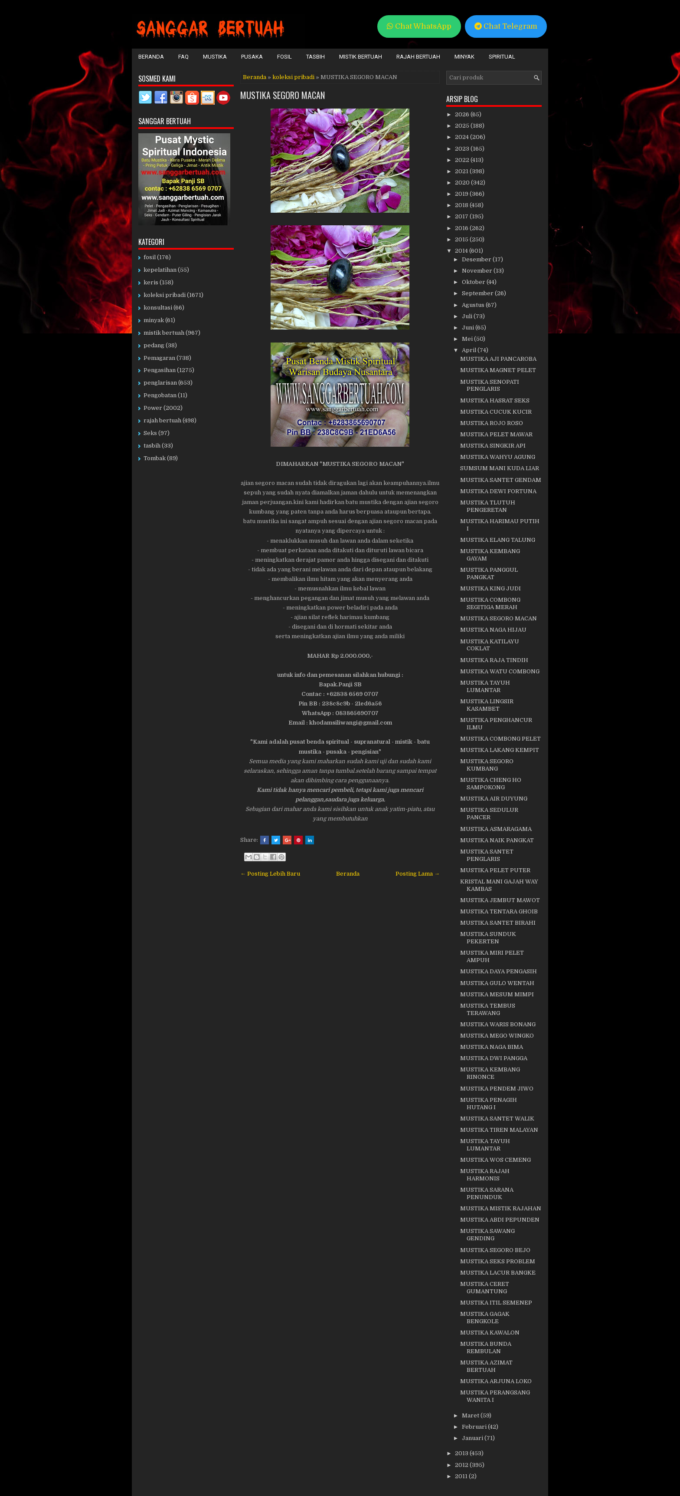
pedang (154, 345)
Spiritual (502, 56)
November (478, 270)
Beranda (151, 56)
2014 (462, 250)
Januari (473, 1438)
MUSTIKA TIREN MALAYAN (499, 1130)
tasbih (152, 445)
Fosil (284, 56)
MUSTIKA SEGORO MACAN (282, 95)
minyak (154, 320)
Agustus (474, 305)
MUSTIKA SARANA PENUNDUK (486, 1193)
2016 (462, 228)
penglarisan (160, 382)
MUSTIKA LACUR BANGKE (498, 1272)
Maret (471, 1415)
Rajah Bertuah (418, 56)
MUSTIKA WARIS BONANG (498, 1024)
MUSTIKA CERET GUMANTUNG (484, 1288)
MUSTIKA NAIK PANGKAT (497, 840)
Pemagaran (159, 358)
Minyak (464, 56)
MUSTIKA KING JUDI (490, 588)
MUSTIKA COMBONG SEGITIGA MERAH (490, 603)
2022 (463, 160)
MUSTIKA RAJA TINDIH (494, 660)
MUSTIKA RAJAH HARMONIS (485, 1175)
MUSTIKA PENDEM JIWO (496, 1088)
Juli (468, 316)
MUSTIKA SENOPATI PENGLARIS (489, 385)
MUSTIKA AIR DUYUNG (493, 798)
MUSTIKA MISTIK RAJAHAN (500, 1208)
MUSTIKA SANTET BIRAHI (498, 922)
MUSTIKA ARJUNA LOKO (496, 1381)
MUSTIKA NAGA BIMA (491, 1047)
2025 (463, 125)
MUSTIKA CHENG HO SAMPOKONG (490, 784)
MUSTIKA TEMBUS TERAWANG (487, 1009)
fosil (150, 257)
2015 (462, 239)
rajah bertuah (162, 420)
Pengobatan (160, 395)
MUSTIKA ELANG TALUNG (497, 540)
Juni (468, 327)
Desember (477, 259)
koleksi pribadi (293, 77)
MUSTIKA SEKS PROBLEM (497, 1261)
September (478, 293)
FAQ (183, 56)
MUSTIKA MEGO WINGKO (497, 1035)
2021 (462, 171)
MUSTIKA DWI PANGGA (493, 1058)
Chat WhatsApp (419, 26)
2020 (463, 182)
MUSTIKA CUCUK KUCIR (496, 412)
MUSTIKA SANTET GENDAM (500, 480)
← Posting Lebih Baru (270, 873)
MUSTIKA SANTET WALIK (497, 1118)
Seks (150, 433)
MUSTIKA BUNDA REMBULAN (485, 1347)
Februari (475, 1427)
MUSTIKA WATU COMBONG (499, 671)
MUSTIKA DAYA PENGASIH (498, 971)
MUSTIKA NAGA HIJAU (493, 629)
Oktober (474, 282)
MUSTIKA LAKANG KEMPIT (499, 750)
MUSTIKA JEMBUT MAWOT (500, 900)
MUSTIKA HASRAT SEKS (495, 400)
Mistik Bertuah (360, 56)
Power (153, 408)
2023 (463, 148)
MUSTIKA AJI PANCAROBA (498, 359)
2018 (462, 205)
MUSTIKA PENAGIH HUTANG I (488, 1103)
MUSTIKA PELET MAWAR (496, 434)
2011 (462, 1476)
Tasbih (315, 56)
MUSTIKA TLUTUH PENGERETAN (487, 506)
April (469, 350)
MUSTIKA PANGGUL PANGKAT (489, 573)
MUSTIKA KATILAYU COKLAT (489, 645)
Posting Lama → (418, 873)
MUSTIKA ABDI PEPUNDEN (499, 1219)
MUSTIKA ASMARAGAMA (496, 829)
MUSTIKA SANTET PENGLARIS (486, 855)
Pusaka (252, 56)
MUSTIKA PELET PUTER (495, 870)
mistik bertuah (164, 333)
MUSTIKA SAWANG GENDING (487, 1235)
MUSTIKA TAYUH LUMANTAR (485, 686)
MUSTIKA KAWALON (490, 1332)
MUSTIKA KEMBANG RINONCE (490, 1073)
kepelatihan (160, 270)
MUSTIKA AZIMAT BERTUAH (486, 1366)
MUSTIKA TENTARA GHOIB (499, 911)
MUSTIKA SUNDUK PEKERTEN (488, 938)
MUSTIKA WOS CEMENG (495, 1160)
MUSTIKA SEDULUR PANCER (489, 813)
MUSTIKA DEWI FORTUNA (498, 491)
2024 (462, 137)
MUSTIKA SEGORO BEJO (495, 1250)
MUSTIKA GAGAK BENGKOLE (485, 1318)
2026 (463, 114)
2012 (462, 1465)
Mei (468, 339)
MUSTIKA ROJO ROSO (491, 423)
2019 (462, 194)
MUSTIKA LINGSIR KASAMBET (486, 705)
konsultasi (158, 307)
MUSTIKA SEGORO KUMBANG (486, 765)
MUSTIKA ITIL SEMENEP (496, 1302)
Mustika (215, 56)
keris (151, 282)
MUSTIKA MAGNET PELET (498, 370)
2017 (462, 216)
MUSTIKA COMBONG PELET (500, 738)
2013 (462, 1453)
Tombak (155, 458)
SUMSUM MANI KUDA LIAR (499, 468)
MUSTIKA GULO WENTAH (497, 983)
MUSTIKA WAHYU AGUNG (497, 457)
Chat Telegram (505, 26)
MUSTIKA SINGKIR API (493, 445)
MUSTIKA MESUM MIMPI (497, 994)
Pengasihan (160, 370)
